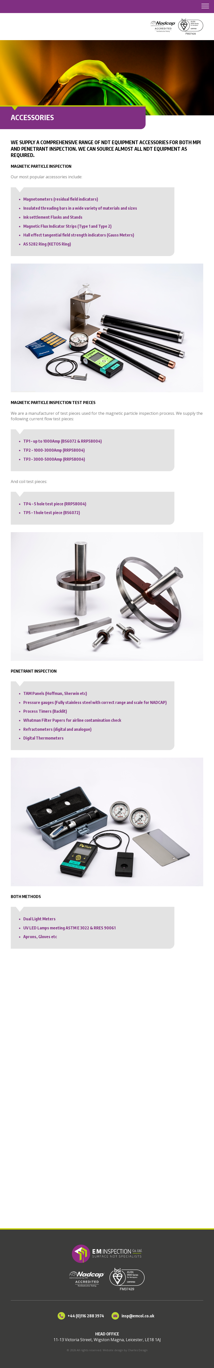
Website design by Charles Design (125, 1350)
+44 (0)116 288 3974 (86, 1315)
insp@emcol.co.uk (138, 1315)
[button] (204, 6)
